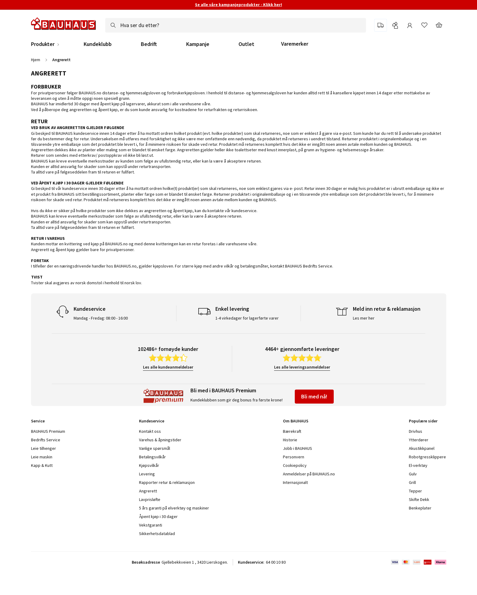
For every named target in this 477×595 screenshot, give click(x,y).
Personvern (293, 457)
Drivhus (415, 431)
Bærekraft (292, 431)
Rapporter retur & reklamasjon (167, 482)
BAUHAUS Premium (48, 431)
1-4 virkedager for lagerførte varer (247, 318)
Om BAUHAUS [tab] (295, 421)
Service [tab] (38, 421)
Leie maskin (41, 457)
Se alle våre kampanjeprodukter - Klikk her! (238, 4)
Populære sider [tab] (423, 421)
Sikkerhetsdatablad (157, 533)
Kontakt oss (150, 431)
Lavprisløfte (149, 499)
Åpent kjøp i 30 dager (158, 516)
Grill (412, 482)
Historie (290, 440)
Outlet (246, 44)
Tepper (415, 491)
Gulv (413, 474)
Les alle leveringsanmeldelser (302, 367)
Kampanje (197, 44)
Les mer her (363, 318)
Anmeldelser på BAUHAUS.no (309, 474)
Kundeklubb (98, 44)
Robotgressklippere (427, 457)
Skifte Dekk (419, 499)
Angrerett (148, 491)
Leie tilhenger (43, 448)
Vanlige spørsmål (154, 448)
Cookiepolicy (295, 465)
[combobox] (235, 25)
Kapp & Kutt (42, 465)
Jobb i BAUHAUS (297, 448)
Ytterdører (418, 440)
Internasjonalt (295, 482)
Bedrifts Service (45, 440)
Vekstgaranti (150, 525)
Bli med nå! (314, 396)
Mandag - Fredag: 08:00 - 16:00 (101, 318)
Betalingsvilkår (152, 457)
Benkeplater (420, 508)
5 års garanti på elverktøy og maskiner (174, 508)
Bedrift (149, 44)
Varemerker (294, 43)
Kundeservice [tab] (151, 421)
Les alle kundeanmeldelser (168, 367)
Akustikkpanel (421, 448)
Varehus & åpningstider (160, 440)
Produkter (42, 44)
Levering (147, 474)
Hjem (35, 59)
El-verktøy (418, 465)
